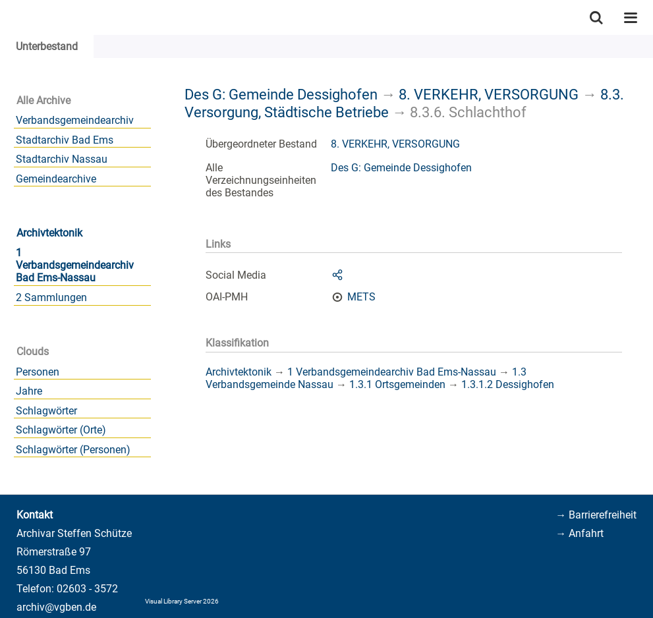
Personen (37, 372)
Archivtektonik (49, 233)
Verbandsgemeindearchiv (75, 120)
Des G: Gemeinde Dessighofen (281, 94)
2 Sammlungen (51, 297)
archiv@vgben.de (56, 607)
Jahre (29, 391)
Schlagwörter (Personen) (73, 449)
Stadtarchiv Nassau (61, 159)
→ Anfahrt (579, 533)
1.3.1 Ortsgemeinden (397, 384)
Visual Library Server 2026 (182, 601)
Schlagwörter (46, 411)
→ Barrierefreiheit (596, 515)
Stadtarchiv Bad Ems (64, 140)
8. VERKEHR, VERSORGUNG (489, 94)
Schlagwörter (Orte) (61, 430)
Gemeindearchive (56, 179)
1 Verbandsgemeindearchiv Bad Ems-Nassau (75, 265)
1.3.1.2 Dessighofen (507, 384)
